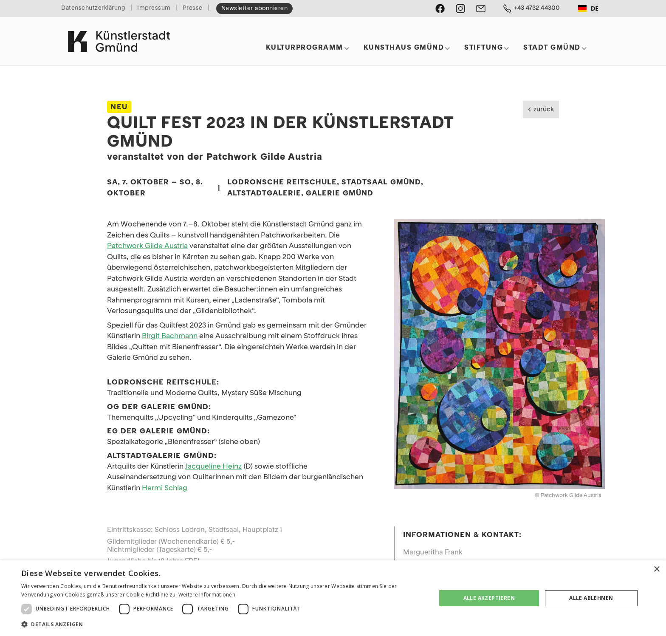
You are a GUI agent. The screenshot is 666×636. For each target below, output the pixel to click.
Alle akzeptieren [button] (489, 598)
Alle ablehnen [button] (591, 598)
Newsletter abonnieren (254, 8)
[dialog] (333, 598)
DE (588, 8)
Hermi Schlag (164, 488)
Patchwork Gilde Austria (147, 246)
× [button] (656, 569)
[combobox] (588, 8)
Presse (193, 8)
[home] (119, 38)
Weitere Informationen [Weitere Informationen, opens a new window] (206, 594)
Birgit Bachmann (170, 336)
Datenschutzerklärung (93, 8)
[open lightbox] (499, 354)
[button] (308, 51)
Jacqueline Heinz (213, 466)
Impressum (154, 8)
